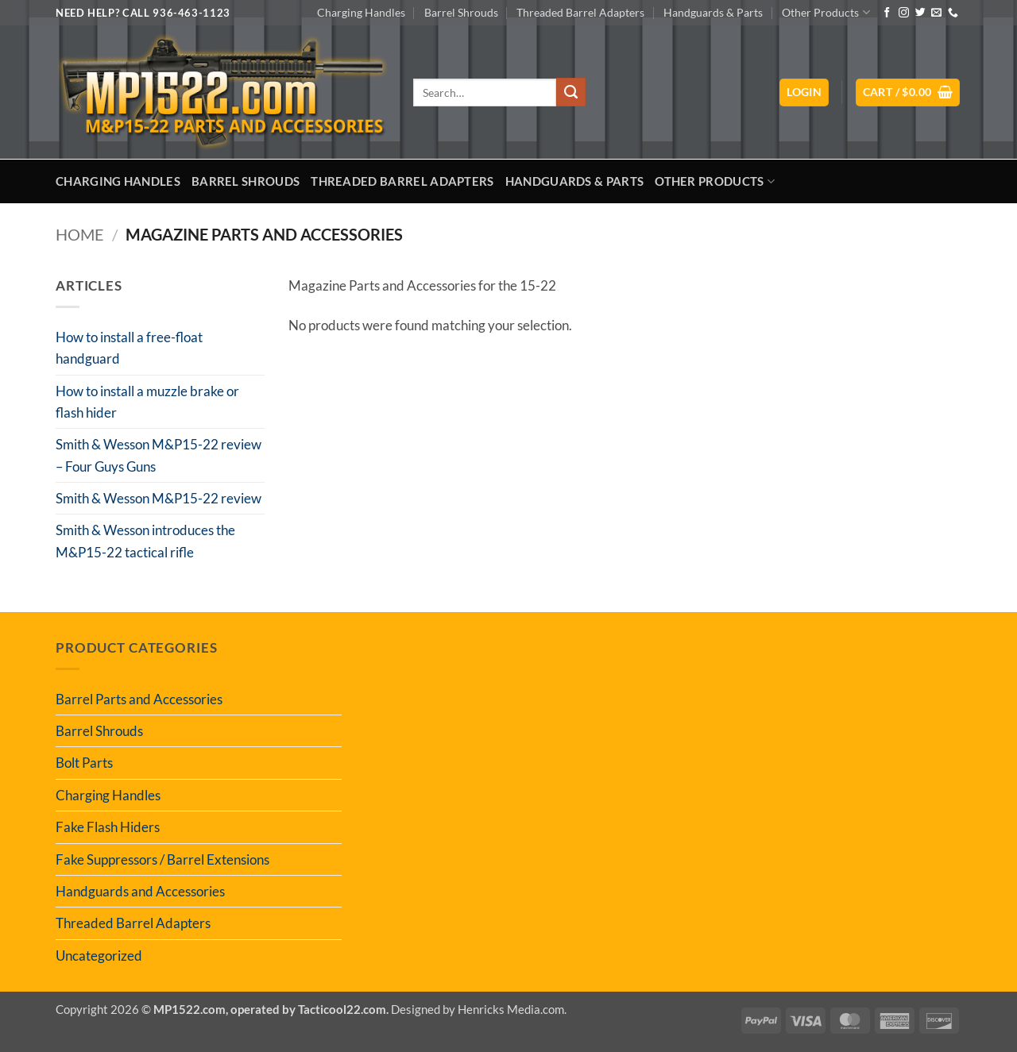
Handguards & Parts (713, 12)
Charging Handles (361, 12)
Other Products (825, 12)
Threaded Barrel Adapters (580, 12)
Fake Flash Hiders (108, 827)
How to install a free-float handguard (129, 348)
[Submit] (570, 92)
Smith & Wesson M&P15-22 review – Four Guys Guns (158, 455)
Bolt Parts (84, 762)
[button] (804, 92)
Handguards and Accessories (140, 891)
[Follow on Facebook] (887, 13)
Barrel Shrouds (461, 12)
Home (80, 234)
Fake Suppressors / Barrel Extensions (162, 859)
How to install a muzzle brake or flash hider (147, 402)
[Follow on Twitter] (920, 13)
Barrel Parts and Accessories (139, 699)
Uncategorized (99, 955)
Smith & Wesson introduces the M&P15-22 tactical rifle (145, 541)
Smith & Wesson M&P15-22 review (158, 498)
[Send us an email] (936, 13)
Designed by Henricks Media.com (477, 1009)
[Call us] (953, 13)
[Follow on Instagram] (904, 13)
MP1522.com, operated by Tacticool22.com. (271, 1009)
